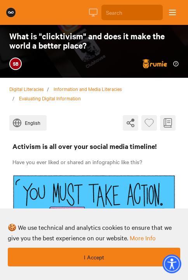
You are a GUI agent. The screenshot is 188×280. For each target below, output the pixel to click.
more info (143, 237)
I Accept (94, 257)
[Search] (132, 12)
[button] (171, 263)
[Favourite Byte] (149, 123)
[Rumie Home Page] (11, 12)
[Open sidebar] (172, 12)
